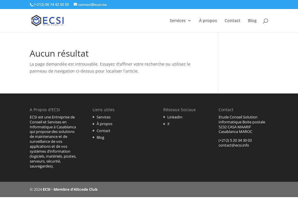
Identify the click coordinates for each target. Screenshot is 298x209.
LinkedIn (174, 117)
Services (178, 21)
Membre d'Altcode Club (75, 189)
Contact (232, 21)
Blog (252, 21)
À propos (208, 21)
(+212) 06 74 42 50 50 (51, 4)
